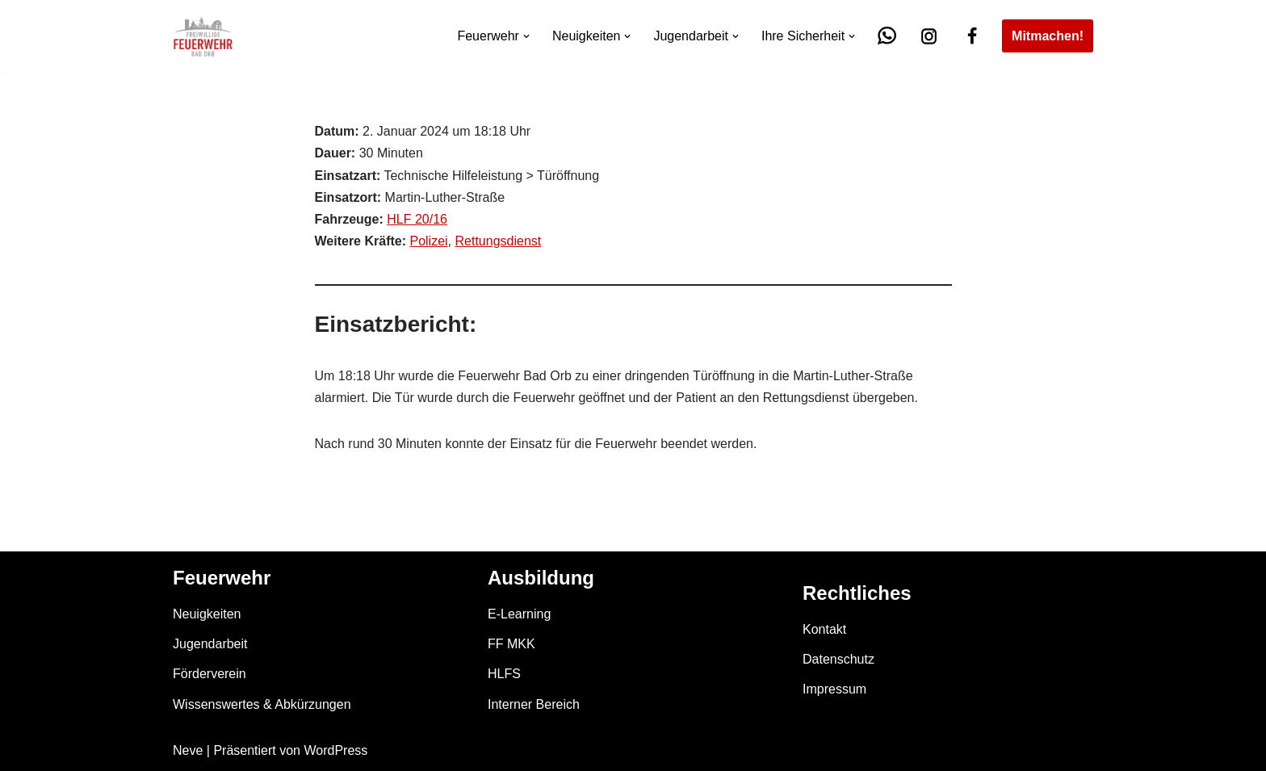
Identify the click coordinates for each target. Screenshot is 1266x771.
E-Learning (519, 614)
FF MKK (511, 644)
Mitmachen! (1048, 36)
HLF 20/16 (417, 219)
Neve (188, 750)
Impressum (834, 689)
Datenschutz (838, 659)
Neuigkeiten (207, 614)
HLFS (504, 674)
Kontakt (824, 629)
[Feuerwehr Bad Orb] (203, 36)
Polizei (428, 241)
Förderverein (209, 674)
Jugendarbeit (210, 644)
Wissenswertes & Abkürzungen (262, 704)
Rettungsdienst (498, 241)
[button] (526, 36)
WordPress (335, 750)
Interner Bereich (534, 704)
